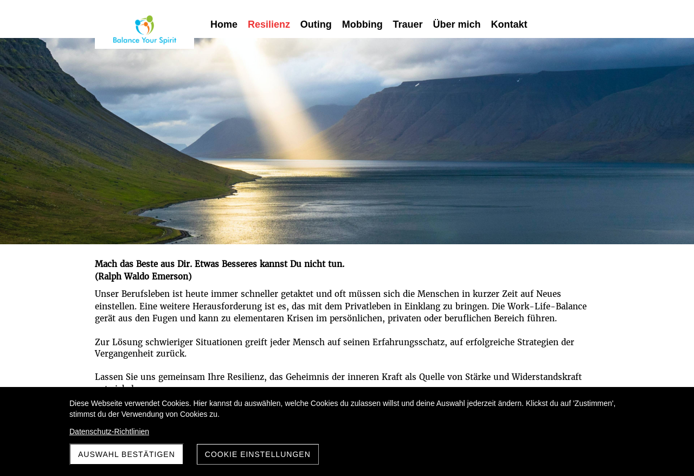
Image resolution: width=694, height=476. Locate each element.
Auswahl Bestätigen (126, 454)
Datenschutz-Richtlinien (109, 431)
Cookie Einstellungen (258, 454)
